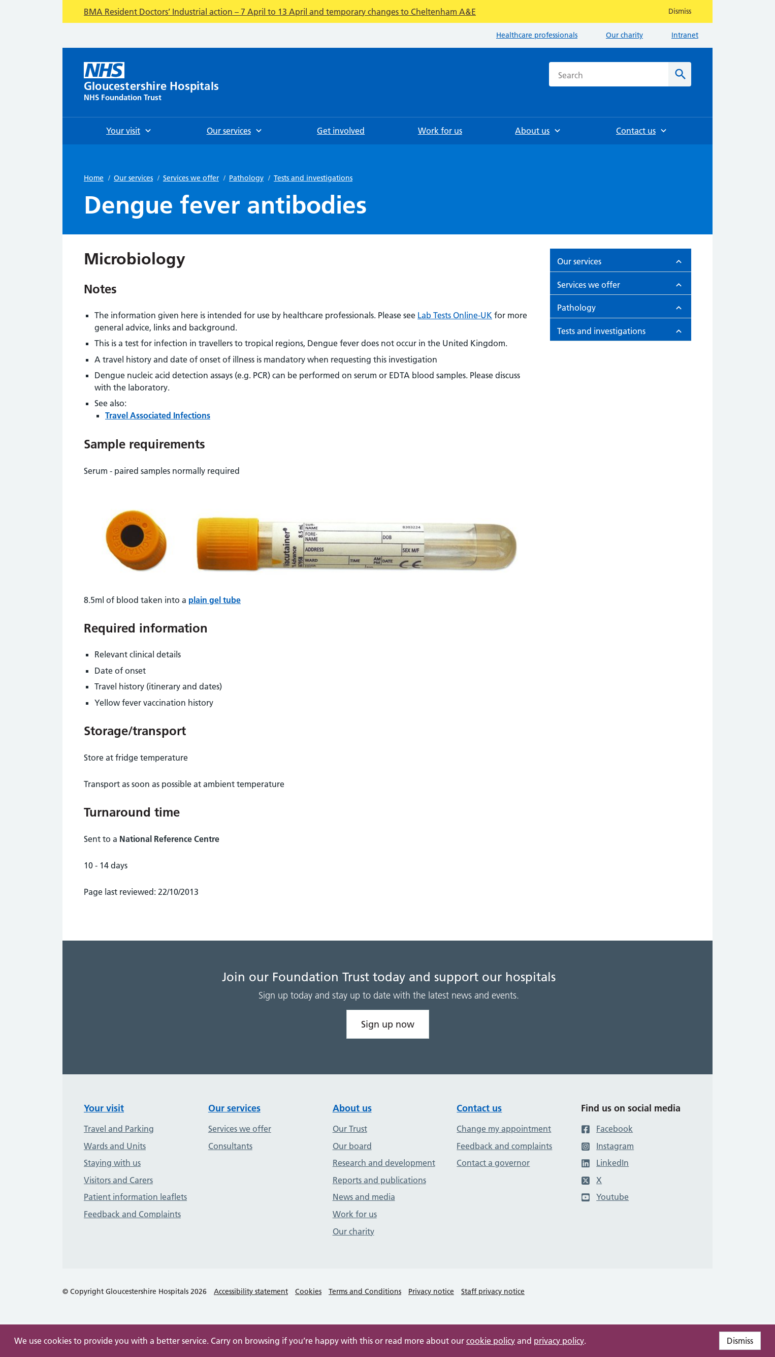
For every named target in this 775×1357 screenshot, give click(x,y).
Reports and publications (379, 1180)
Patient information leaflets (135, 1197)
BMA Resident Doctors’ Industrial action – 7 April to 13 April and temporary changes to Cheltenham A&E (280, 12)
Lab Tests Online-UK (454, 315)
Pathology (246, 178)
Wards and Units (115, 1146)
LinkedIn (605, 1163)
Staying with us (112, 1163)
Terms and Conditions (365, 1291)
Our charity (624, 35)
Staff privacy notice (493, 1291)
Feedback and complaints (504, 1146)
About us (352, 1108)
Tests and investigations (313, 178)
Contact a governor (493, 1163)
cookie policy (490, 1341)
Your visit (104, 1108)
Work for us (355, 1214)
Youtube (605, 1197)
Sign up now (387, 1024)
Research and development (384, 1163)
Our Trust (350, 1129)
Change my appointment (504, 1129)
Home (94, 178)
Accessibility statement (251, 1291)
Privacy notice (431, 1291)
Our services (133, 178)
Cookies (308, 1291)
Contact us (479, 1108)
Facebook (607, 1129)
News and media (364, 1197)
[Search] (679, 74)
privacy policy (559, 1341)
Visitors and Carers (118, 1180)
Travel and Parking (119, 1129)
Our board (352, 1146)
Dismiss (740, 1341)
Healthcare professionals (536, 35)
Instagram (607, 1146)
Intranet (684, 35)
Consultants (230, 1146)
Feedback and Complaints (132, 1214)
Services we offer (191, 178)
